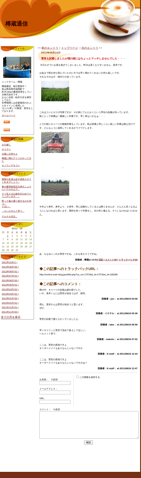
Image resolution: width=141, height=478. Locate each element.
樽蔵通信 (16, 24)
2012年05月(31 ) (10, 285)
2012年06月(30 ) (10, 280)
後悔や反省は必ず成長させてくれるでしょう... (16, 180)
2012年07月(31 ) (10, 276)
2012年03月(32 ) (10, 294)
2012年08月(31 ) (10, 271)
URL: (42, 398)
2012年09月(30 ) (10, 267)
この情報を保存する (88, 377)
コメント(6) (111, 259)
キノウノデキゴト (11, 165)
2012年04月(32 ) (10, 289)
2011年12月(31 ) (10, 307)
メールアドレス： (48, 388)
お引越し (6, 144)
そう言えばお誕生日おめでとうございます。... (16, 195)
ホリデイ (6, 149)
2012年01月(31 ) (10, 303)
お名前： (45, 379)
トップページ (69, 47)
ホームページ (8, 115)
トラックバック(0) (128, 259)
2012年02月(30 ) (10, 298)
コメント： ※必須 (49, 409)
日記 (100, 259)
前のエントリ (50, 47)
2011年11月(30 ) (10, 312)
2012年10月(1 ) (9, 262)
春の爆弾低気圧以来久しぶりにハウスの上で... (16, 188)
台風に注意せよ (10, 154)
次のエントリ (89, 47)
